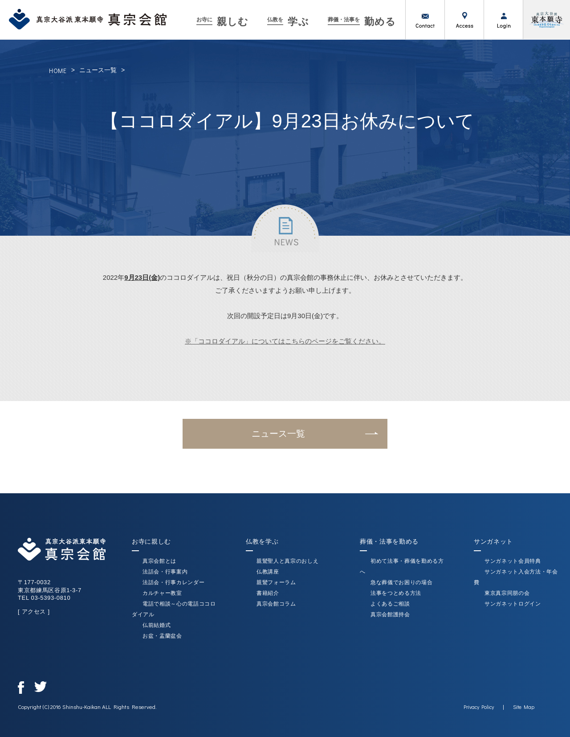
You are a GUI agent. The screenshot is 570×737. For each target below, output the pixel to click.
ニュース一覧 (98, 70)
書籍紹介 (267, 593)
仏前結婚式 (156, 625)
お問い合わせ (424, 19)
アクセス (464, 19)
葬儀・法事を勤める (389, 541)
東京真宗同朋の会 (506, 593)
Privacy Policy (479, 706)
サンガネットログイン (512, 604)
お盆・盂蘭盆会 (162, 636)
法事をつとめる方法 (395, 593)
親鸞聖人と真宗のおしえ (287, 561)
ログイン (503, 19)
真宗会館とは (159, 561)
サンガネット (493, 541)
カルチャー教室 (162, 593)
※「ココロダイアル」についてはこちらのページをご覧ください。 (285, 341)
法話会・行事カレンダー (173, 582)
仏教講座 (267, 572)
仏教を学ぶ (262, 541)
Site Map (523, 706)
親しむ (222, 21)
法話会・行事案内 (164, 572)
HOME (58, 70)
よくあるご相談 (390, 604)
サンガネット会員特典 (512, 561)
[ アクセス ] (34, 611)
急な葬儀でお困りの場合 (401, 582)
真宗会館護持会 (390, 614)
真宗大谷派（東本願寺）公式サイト (546, 19)
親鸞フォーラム (276, 582)
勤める (362, 21)
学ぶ (288, 21)
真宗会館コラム (276, 604)
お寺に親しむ (151, 541)
